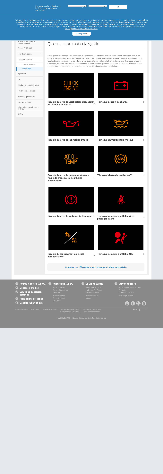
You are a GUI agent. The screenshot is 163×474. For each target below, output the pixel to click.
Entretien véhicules (25, 60)
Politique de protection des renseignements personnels (69, 311)
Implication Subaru (93, 287)
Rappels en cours (24, 102)
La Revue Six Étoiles (94, 290)
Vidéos (88, 298)
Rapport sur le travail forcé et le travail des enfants (92, 311)
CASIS (20, 114)
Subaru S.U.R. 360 (25, 48)
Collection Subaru (93, 293)
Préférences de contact (26, 91)
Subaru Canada (59, 287)
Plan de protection (25, 54)
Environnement (59, 295)
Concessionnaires (21, 309)
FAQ (19, 79)
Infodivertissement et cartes (28, 85)
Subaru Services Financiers (130, 287)
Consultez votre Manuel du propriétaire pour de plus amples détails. (96, 267)
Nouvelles (57, 301)
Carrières (56, 293)
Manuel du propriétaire (26, 97)
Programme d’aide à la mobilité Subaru (26, 42)
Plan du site (35, 309)
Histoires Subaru (92, 295)
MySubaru (22, 74)
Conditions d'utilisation (49, 309)
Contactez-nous (59, 298)
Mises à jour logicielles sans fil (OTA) (28, 108)
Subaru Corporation (60, 290)
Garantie (122, 290)
